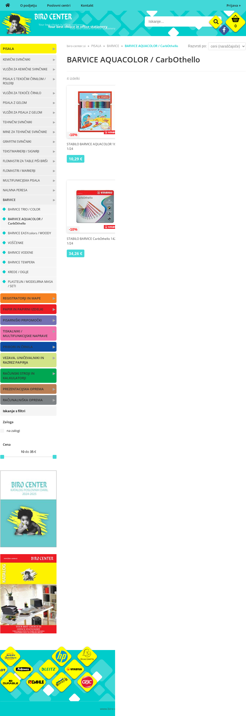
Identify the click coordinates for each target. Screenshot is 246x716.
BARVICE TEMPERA (21, 262)
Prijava (234, 5)
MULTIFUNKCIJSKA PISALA (21, 180)
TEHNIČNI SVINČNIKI (17, 122)
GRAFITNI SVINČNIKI (17, 141)
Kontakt (87, 5)
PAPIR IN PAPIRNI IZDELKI (23, 309)
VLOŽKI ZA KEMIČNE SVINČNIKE (25, 69)
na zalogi (13, 430)
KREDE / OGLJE (18, 272)
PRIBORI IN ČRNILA (18, 346)
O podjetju (28, 5)
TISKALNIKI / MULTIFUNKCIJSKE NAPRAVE (25, 333)
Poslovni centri (59, 5)
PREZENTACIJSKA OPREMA (23, 389)
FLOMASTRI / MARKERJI (19, 171)
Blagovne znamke (218, 680)
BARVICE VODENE (20, 252)
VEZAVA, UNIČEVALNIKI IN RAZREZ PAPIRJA (23, 360)
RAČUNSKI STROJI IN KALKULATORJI (19, 375)
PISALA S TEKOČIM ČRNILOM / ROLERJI (24, 81)
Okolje (210, 672)
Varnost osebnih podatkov (184, 687)
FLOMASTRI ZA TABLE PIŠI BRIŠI (25, 161)
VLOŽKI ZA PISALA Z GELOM (22, 112)
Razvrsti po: (197, 46)
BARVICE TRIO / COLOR (24, 209)
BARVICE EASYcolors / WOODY (29, 233)
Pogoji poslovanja (177, 680)
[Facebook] (224, 30)
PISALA (8, 48)
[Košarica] (235, 23)
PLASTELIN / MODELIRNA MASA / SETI (30, 283)
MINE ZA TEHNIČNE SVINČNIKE (25, 132)
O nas (127, 672)
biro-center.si (76, 46)
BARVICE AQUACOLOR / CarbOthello (25, 221)
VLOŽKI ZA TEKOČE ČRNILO (22, 93)
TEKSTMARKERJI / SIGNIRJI (21, 151)
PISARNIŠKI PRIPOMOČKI (22, 320)
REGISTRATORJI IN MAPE (22, 298)
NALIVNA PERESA (15, 190)
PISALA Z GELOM (15, 102)
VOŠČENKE (16, 243)
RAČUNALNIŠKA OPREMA (23, 400)
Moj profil (171, 672)
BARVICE (9, 200)
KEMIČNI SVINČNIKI (16, 59)
